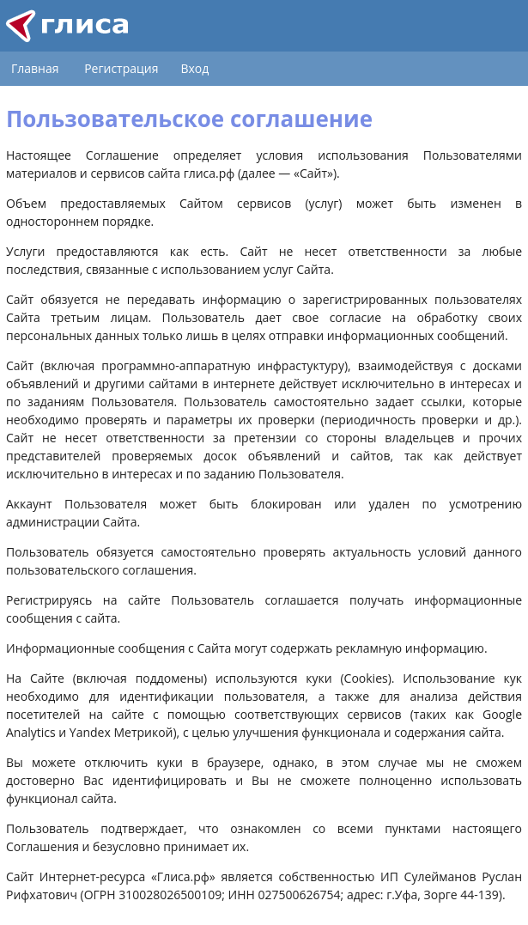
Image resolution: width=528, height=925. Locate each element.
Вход (194, 68)
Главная (35, 68)
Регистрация (121, 68)
